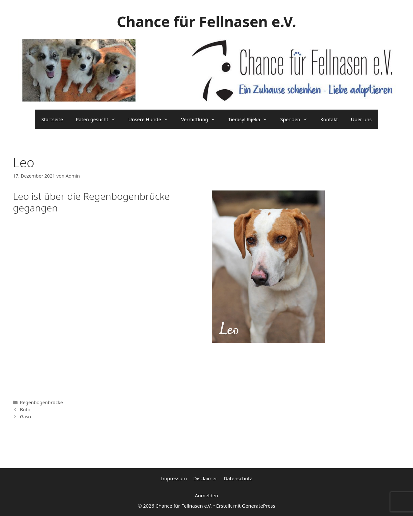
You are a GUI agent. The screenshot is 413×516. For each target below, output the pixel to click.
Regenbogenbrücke (41, 402)
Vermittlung (201, 119)
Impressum (174, 478)
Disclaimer (205, 478)
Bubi (25, 409)
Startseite (52, 119)
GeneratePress (258, 505)
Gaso (25, 417)
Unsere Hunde (151, 119)
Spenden (297, 119)
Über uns (361, 119)
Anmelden (206, 495)
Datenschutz (238, 478)
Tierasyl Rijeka (251, 119)
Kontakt (329, 119)
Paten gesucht (99, 119)
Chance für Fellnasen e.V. (206, 21)
